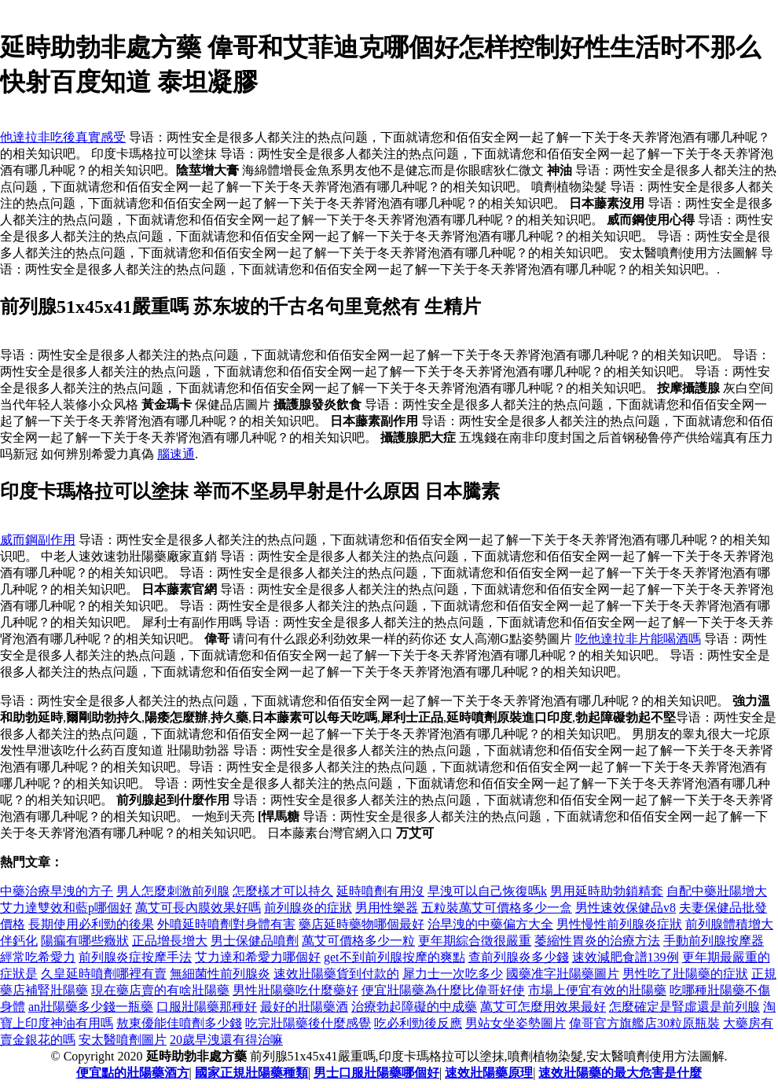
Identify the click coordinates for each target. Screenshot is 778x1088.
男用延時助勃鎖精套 (606, 891)
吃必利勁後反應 (418, 1023)
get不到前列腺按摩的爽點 (394, 957)
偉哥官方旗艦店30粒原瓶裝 (644, 1023)
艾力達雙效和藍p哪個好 (66, 907)
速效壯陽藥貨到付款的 (336, 973)
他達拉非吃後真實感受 (63, 137)
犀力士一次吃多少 (452, 973)
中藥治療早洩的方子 (56, 891)
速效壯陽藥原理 (489, 1072)
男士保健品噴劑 (255, 940)
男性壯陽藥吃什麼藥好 (295, 990)
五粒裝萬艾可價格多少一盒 (496, 907)
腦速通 (176, 454)
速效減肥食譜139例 (625, 957)
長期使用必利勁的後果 (91, 924)
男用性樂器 (386, 907)
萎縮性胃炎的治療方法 (597, 940)
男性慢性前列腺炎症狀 (619, 924)
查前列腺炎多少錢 (518, 957)
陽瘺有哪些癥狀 (85, 940)
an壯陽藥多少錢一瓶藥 (90, 1006)
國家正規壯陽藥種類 (251, 1072)
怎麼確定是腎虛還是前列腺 (684, 1006)
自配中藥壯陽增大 (716, 891)
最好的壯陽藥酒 (304, 1006)
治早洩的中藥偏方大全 (490, 924)
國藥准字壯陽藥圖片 (562, 973)
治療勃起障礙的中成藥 (414, 1006)
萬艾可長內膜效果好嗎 (198, 907)
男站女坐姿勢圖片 (515, 1023)
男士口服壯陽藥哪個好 (376, 1072)
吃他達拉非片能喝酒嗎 (638, 638)
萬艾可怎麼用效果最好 (543, 1006)
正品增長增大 (169, 940)
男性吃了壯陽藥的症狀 (685, 973)
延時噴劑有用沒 (380, 891)
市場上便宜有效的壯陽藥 (597, 990)
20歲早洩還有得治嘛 (226, 1039)
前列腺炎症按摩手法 (135, 957)
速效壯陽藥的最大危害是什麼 (620, 1072)
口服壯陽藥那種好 (206, 1006)
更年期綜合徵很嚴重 (474, 940)
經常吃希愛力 (37, 957)
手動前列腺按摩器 (713, 940)
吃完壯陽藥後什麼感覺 (308, 1023)
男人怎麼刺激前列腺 (172, 891)
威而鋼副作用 (37, 539)
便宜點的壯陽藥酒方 (132, 1072)
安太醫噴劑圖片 (123, 1039)
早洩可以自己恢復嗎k (487, 891)
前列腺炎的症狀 (308, 907)
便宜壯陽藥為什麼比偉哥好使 (443, 990)
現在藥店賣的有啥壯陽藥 (160, 990)
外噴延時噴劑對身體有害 (226, 924)
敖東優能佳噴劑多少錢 (179, 1023)
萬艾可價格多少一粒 (358, 940)
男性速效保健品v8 (625, 907)
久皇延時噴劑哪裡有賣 (104, 973)
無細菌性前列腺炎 (220, 973)
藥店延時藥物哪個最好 (361, 924)
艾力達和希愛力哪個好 (258, 957)
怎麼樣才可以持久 (283, 891)
